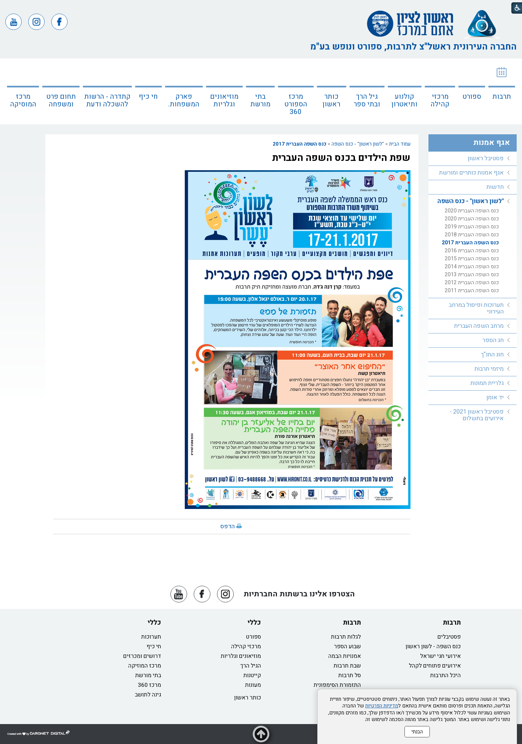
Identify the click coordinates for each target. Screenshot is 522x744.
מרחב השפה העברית (479, 325)
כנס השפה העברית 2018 (472, 235)
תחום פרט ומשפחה (61, 100)
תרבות (501, 96)
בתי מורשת (260, 100)
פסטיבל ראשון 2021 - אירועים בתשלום (477, 415)
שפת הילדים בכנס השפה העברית (341, 158)
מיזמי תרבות (489, 368)
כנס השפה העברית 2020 (472, 211)
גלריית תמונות (487, 383)
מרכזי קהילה (439, 100)
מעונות (253, 685)
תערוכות (151, 637)
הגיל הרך (250, 666)
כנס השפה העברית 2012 (472, 283)
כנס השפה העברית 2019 (472, 227)
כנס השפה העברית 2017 (299, 144)
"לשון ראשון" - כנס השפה (358, 144)
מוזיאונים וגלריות (224, 100)
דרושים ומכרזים (142, 656)
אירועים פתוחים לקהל (435, 666)
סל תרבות (349, 675)
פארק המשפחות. (183, 100)
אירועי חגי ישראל (440, 656)
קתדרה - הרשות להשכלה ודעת (107, 100)
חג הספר (493, 340)
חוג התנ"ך (492, 354)
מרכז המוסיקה (23, 100)
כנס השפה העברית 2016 (472, 251)
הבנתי (417, 731)
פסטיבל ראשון (486, 158)
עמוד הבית (399, 144)
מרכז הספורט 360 (295, 104)
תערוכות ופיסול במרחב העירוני (476, 308)
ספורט (471, 96)
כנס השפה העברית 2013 (472, 275)
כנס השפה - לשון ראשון (433, 646)
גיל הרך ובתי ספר (367, 100)
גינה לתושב (148, 694)
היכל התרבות (445, 675)
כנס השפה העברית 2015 (472, 259)
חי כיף (148, 96)
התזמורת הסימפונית (337, 685)
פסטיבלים (449, 637)
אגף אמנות (491, 142)
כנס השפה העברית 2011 (472, 291)
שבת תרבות (347, 666)
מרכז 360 (149, 685)
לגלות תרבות (346, 637)
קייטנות (252, 675)
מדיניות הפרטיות (381, 705)
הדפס (227, 526)
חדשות (495, 187)
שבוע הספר (347, 646)
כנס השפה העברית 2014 (472, 267)
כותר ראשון (331, 100)
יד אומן (495, 397)
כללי (254, 622)
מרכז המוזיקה (144, 666)
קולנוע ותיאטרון (404, 100)
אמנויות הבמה (344, 656)
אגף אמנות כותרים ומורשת (471, 172)
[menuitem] (502, 91)
